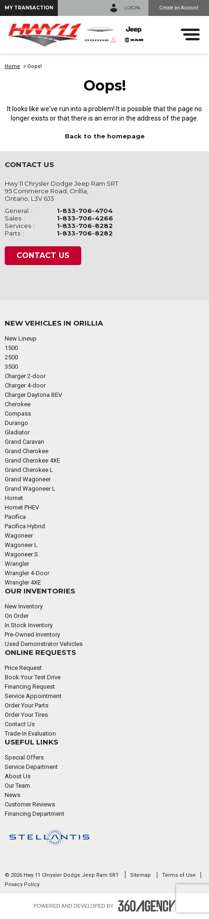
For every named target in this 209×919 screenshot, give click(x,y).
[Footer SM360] (147, 905)
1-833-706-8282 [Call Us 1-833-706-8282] (85, 225)
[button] (29, 8)
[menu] (190, 34)
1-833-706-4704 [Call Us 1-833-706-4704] (85, 210)
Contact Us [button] (43, 255)
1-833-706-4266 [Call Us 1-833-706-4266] (85, 218)
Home (12, 66)
